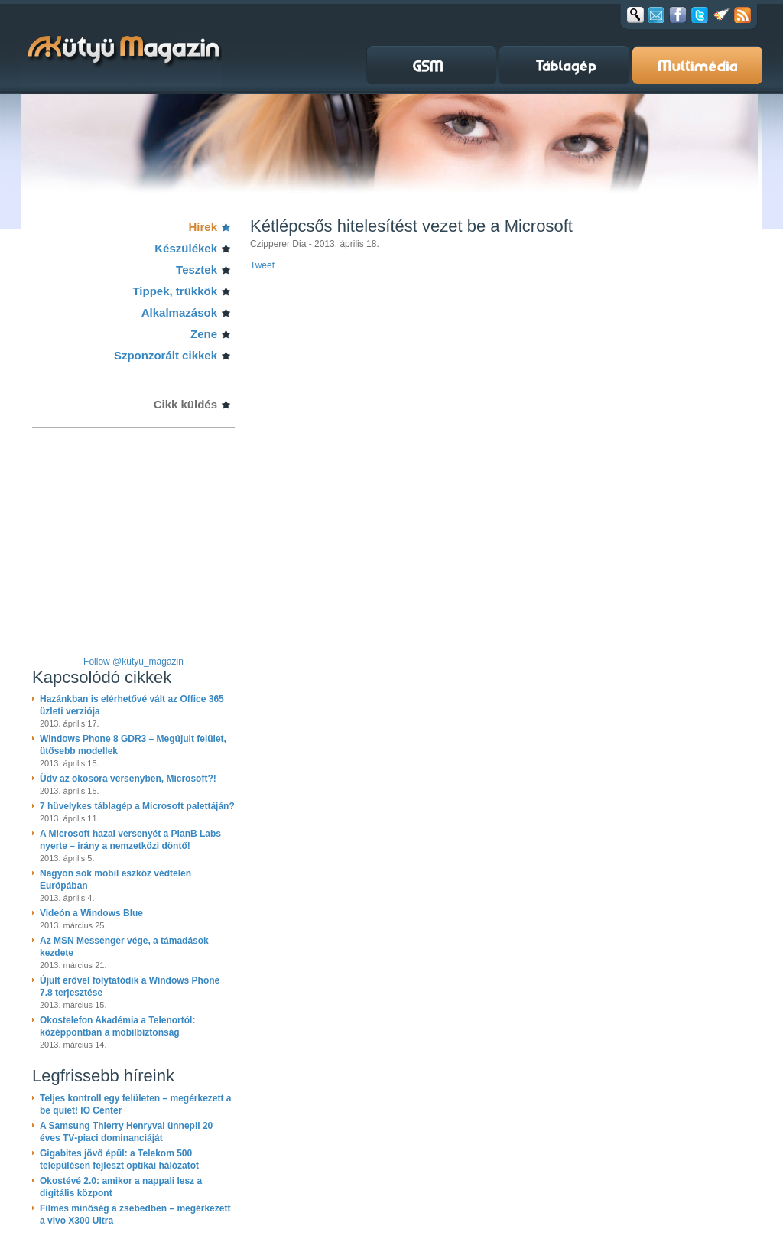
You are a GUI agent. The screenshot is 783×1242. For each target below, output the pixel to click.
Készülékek (185, 248)
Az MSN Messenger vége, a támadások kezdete (124, 946)
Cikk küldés (185, 404)
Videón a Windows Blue (91, 913)
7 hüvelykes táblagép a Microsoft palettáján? (137, 806)
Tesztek (196, 269)
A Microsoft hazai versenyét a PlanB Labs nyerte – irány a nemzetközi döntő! (130, 839)
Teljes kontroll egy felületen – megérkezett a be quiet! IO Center (136, 1104)
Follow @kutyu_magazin (133, 661)
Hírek (202, 226)
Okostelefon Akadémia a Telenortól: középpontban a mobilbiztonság (117, 1026)
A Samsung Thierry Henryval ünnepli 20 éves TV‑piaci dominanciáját (126, 1131)
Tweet (262, 265)
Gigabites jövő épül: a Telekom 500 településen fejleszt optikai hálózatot (119, 1159)
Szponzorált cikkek (165, 355)
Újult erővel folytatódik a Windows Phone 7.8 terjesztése (129, 986)
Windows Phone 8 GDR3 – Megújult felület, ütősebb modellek (133, 744)
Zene (203, 333)
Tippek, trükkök (174, 290)
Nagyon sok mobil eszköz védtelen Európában (115, 879)
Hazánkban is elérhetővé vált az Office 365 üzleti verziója (132, 705)
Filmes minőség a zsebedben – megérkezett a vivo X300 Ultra (135, 1214)
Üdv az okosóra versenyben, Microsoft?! (128, 778)
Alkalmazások (179, 312)
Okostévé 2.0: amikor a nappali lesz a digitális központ (121, 1186)
